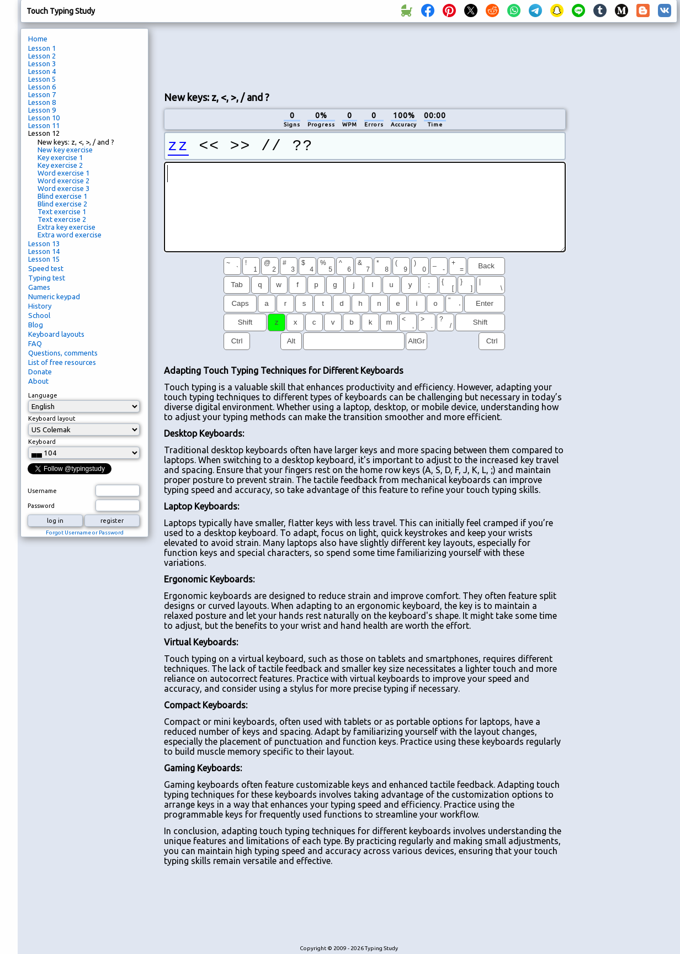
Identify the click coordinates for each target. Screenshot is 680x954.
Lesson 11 (44, 125)
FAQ (35, 343)
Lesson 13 (44, 243)
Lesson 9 (42, 110)
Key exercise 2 (60, 165)
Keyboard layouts (56, 334)
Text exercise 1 (62, 211)
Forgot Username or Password (85, 532)
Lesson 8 (42, 102)
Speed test (45, 268)
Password (41, 505)
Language (42, 395)
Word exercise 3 (63, 188)
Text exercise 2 (62, 219)
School (39, 315)
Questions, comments (63, 353)
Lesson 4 (42, 71)
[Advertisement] (365, 56)
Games (39, 287)
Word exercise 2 (63, 180)
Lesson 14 (44, 251)
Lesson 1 (42, 48)
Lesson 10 (44, 117)
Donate (40, 371)
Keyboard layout (52, 418)
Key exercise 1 (60, 157)
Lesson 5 (42, 79)
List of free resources (62, 362)
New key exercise (65, 149)
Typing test (46, 278)
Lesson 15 (44, 259)
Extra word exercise (70, 235)
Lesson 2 (42, 56)
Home (37, 39)
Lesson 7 (42, 94)
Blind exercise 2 (62, 204)
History (39, 306)
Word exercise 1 (63, 173)
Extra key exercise (66, 227)
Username (42, 490)
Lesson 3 (42, 63)
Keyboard (42, 441)
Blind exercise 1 (62, 196)
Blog (35, 324)
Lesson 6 (42, 87)
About (38, 381)
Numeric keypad (54, 296)
